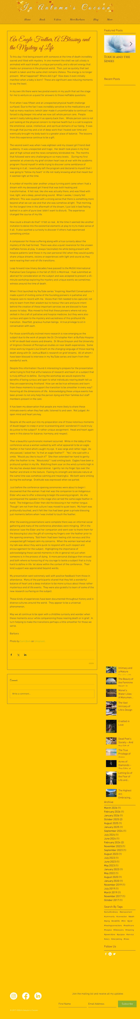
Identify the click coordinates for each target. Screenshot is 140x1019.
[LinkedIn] (110, 954)
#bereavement (126, 912)
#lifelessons (118, 930)
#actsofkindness (111, 912)
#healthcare (129, 925)
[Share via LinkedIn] (25, 654)
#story (107, 939)
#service (130, 934)
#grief (129, 921)
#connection (121, 916)
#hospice (108, 930)
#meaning (129, 930)
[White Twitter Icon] (114, 954)
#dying (107, 921)
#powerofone (109, 934)
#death (131, 916)
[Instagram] (13, 996)
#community (109, 916)
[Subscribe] (127, 1004)
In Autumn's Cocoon (66, 7)
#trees (126, 939)
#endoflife (115, 921)
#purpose (121, 934)
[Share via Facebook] (11, 654)
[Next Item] (131, 44)
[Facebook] (25, 996)
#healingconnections (113, 925)
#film (123, 921)
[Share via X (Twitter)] (18, 654)
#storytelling (116, 939)
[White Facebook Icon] (105, 954)
